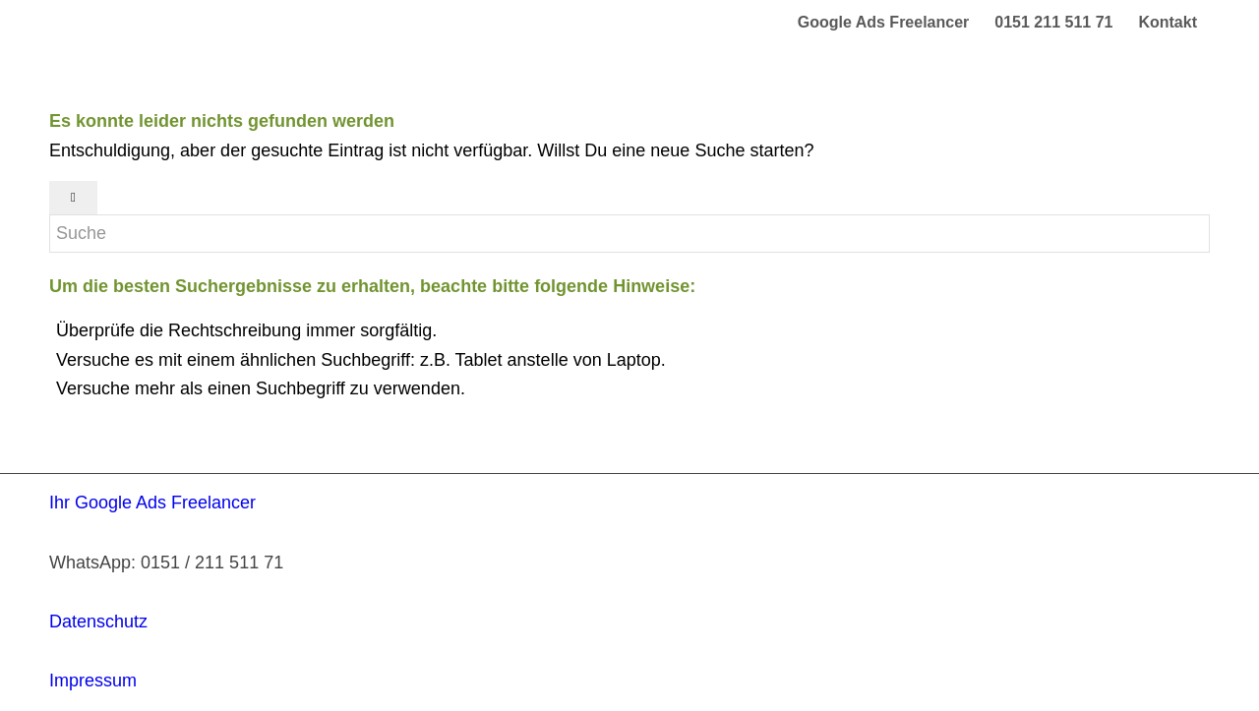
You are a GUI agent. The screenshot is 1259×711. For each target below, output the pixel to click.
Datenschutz (98, 621)
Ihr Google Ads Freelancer (152, 502)
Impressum (93, 680)
